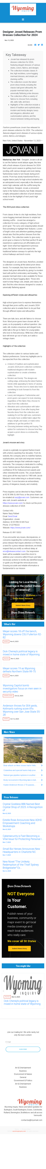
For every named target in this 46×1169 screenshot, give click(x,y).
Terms (17, 1129)
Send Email (12, 516)
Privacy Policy (26, 1129)
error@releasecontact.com (14, 551)
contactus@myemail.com (31, 1120)
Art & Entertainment (23, 1067)
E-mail (8, 1042)
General (23, 1077)
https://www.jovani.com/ (13, 503)
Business (23, 1071)
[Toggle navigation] (23, 19)
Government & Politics (23, 1080)
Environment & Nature (23, 1074)
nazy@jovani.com (22, 497)
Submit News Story (23, 605)
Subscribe (23, 1049)
